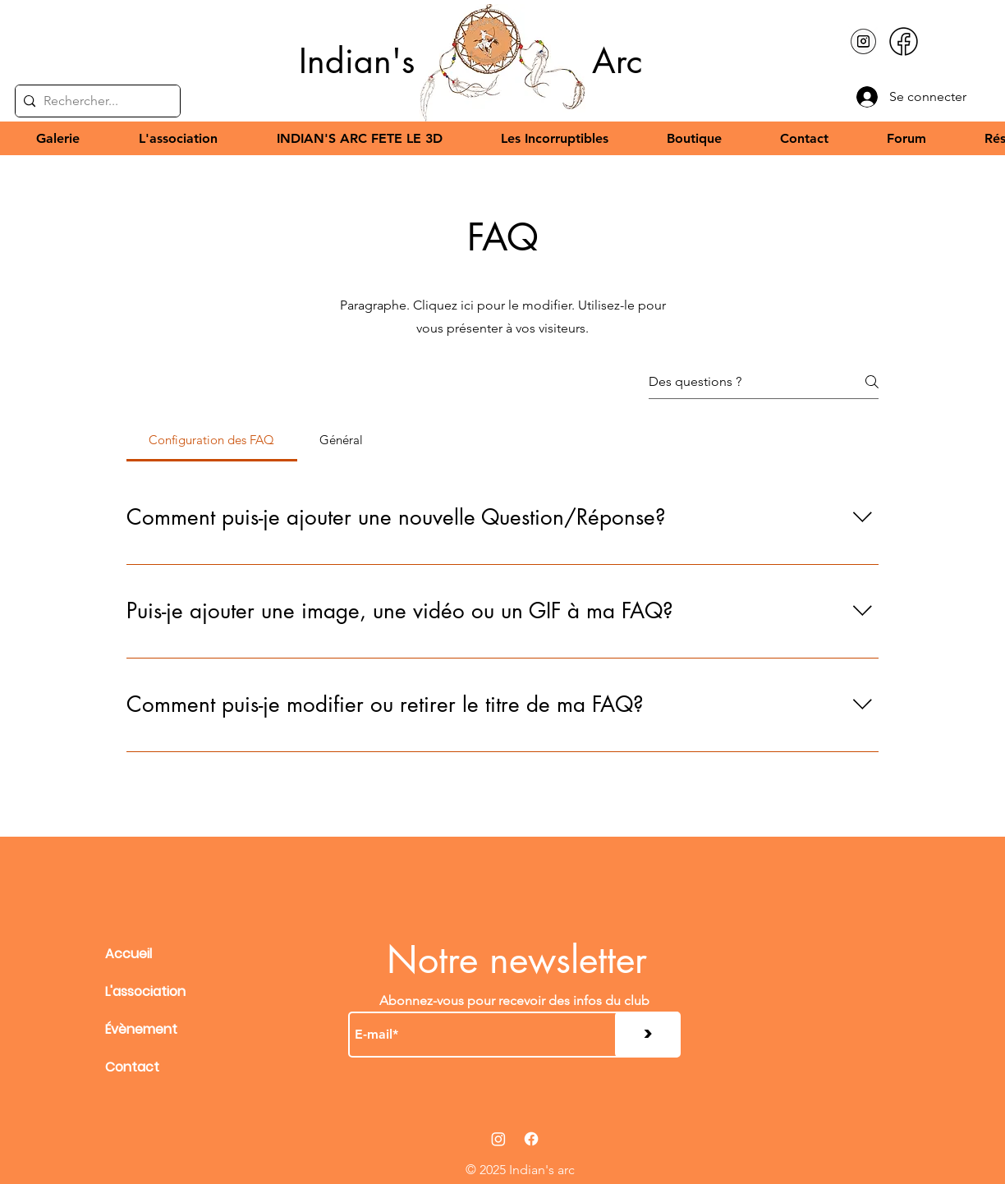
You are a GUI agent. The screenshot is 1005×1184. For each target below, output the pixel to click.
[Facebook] (531, 1139)
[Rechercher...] (94, 101)
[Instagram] (498, 1139)
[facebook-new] (904, 41)
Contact (132, 1067)
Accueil (128, 953)
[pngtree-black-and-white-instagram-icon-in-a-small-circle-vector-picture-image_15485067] (863, 41)
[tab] (211, 440)
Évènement (141, 1029)
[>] (647, 1035)
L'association (145, 991)
